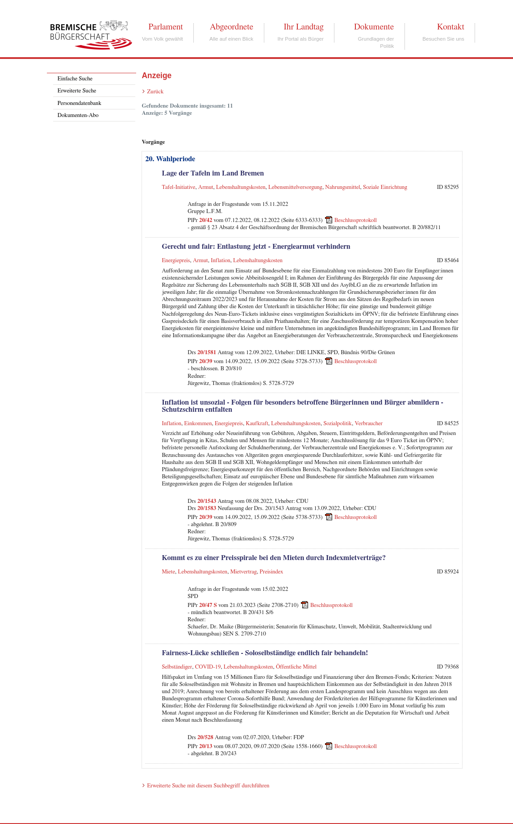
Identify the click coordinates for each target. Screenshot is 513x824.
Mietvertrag (243, 572)
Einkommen (198, 424)
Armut (205, 187)
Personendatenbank (79, 103)
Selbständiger (177, 667)
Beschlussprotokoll (355, 220)
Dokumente (374, 26)
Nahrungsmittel (342, 187)
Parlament (165, 26)
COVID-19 (208, 667)
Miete (168, 572)
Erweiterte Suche (77, 91)
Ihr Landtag (303, 26)
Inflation (220, 261)
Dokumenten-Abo (78, 115)
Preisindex (272, 572)
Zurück (155, 92)
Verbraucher (369, 424)
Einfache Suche (75, 79)
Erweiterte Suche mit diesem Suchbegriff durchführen (208, 786)
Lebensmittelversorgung (295, 187)
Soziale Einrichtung (385, 187)
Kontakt (450, 26)
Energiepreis (176, 261)
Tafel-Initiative (178, 187)
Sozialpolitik (337, 424)
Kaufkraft (257, 424)
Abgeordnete (232, 26)
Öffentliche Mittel (296, 667)
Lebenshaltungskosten (241, 187)
